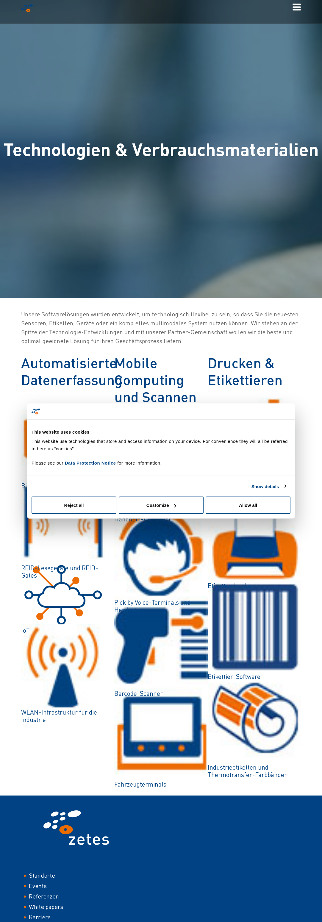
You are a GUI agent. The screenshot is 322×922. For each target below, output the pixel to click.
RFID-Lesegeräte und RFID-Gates (59, 571)
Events (38, 886)
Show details (265, 486)
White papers (46, 906)
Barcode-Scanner (138, 693)
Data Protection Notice (90, 462)
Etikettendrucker (231, 586)
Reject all (74, 505)
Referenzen (44, 896)
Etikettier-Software (234, 676)
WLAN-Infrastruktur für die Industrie (59, 715)
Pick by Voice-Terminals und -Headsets (154, 606)
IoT (25, 630)
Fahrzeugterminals (140, 784)
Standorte (42, 875)
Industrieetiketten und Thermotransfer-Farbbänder (247, 771)
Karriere (40, 917)
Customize (161, 505)
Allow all (248, 505)
